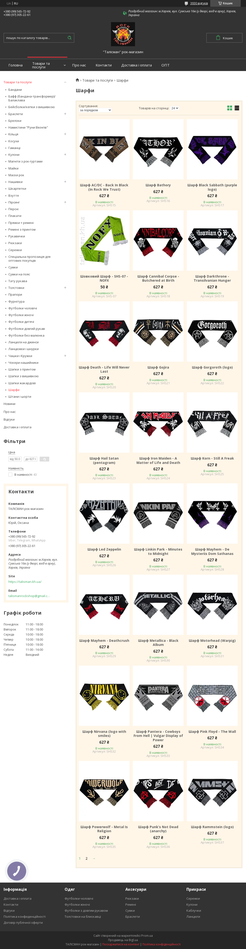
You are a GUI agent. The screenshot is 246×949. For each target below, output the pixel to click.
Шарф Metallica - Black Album (158, 642)
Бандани (15, 89)
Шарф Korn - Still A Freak (212, 458)
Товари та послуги (41, 65)
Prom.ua (147, 936)
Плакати (14, 216)
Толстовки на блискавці (83, 916)
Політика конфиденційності (25, 916)
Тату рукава (17, 281)
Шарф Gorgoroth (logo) (212, 367)
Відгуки (9, 419)
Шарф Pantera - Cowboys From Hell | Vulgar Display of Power (158, 735)
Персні (13, 209)
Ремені (130, 904)
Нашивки (15, 182)
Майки (13, 168)
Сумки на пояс (19, 274)
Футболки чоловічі (22, 308)
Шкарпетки (17, 188)
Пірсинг (14, 202)
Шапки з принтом (22, 369)
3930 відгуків (199, 3)
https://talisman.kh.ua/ (25, 581)
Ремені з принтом (22, 229)
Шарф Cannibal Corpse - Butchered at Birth (158, 278)
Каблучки (193, 910)
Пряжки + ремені (21, 223)
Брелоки (14, 120)
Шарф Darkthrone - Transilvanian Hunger (212, 278)
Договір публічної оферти (23, 922)
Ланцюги (193, 916)
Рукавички (16, 236)
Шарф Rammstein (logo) (212, 827)
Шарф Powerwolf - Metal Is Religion (104, 829)
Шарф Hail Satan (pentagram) (104, 460)
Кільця (13, 134)
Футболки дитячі (21, 321)
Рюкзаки (15, 243)
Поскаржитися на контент (120, 944)
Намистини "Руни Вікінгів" (28, 127)
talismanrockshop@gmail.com (29, 596)
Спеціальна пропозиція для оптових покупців (29, 258)
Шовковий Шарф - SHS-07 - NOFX (104, 278)
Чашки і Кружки (20, 356)
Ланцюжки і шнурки (23, 349)
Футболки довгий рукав (26, 328)
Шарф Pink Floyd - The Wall (212, 731)
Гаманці (14, 148)
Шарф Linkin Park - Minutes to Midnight (158, 551)
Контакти (104, 65)
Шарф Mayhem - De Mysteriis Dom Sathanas (212, 551)
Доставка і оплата (136, 65)
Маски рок (16, 175)
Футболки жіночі (21, 315)
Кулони (13, 154)
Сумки (13, 267)
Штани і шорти (19, 396)
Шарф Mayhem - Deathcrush (104, 640)
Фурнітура (16, 301)
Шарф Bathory (158, 185)
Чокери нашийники (23, 362)
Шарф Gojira (158, 367)
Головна (15, 65)
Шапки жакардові (22, 383)
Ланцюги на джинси (23, 342)
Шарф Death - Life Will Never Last (104, 369)
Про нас (79, 65)
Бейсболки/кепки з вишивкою (31, 107)
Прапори (15, 294)
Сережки (15, 250)
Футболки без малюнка (26, 335)
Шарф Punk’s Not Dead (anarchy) (158, 829)
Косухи (13, 141)
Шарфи (13, 390)
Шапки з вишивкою (23, 376)
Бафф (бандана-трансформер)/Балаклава (31, 98)
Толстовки (16, 288)
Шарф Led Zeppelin (104, 549)
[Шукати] (69, 38)
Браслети (15, 114)
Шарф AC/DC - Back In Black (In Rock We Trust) (104, 187)
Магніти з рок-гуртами (25, 161)
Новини (9, 404)
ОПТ (165, 65)
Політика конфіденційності (161, 944)
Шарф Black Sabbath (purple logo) (212, 187)
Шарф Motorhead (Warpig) (212, 640)
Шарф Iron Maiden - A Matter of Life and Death (158, 460)
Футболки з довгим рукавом (86, 910)
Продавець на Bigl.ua (123, 940)
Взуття (13, 195)
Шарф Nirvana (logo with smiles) (104, 733)
